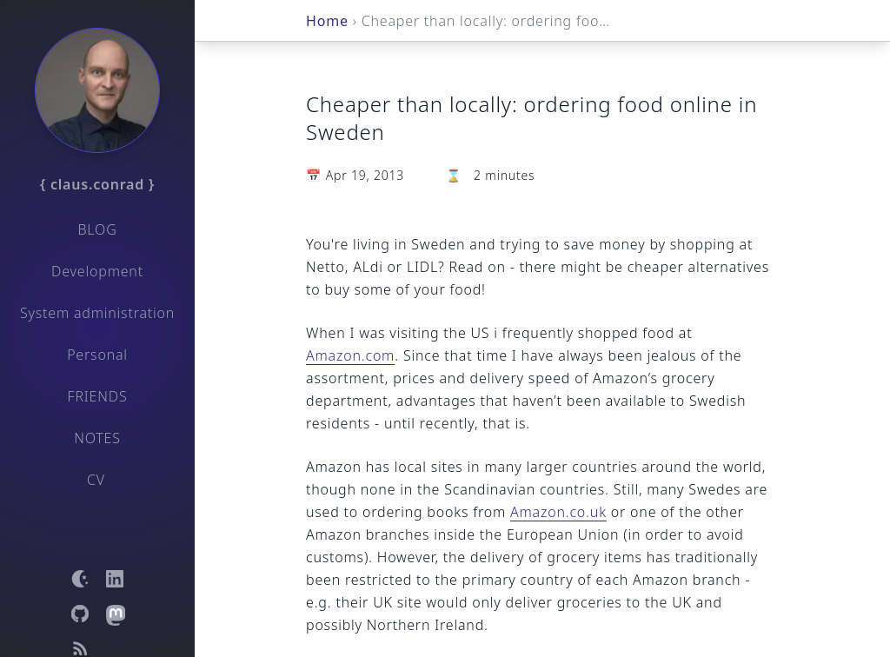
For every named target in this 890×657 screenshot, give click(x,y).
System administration (97, 312)
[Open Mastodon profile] (114, 613)
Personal (97, 354)
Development (97, 271)
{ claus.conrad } (97, 184)
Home (327, 20)
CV (96, 479)
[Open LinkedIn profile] (114, 578)
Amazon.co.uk (558, 511)
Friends (98, 396)
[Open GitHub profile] (80, 613)
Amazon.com (350, 355)
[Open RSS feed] (80, 648)
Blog (96, 229)
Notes (97, 438)
